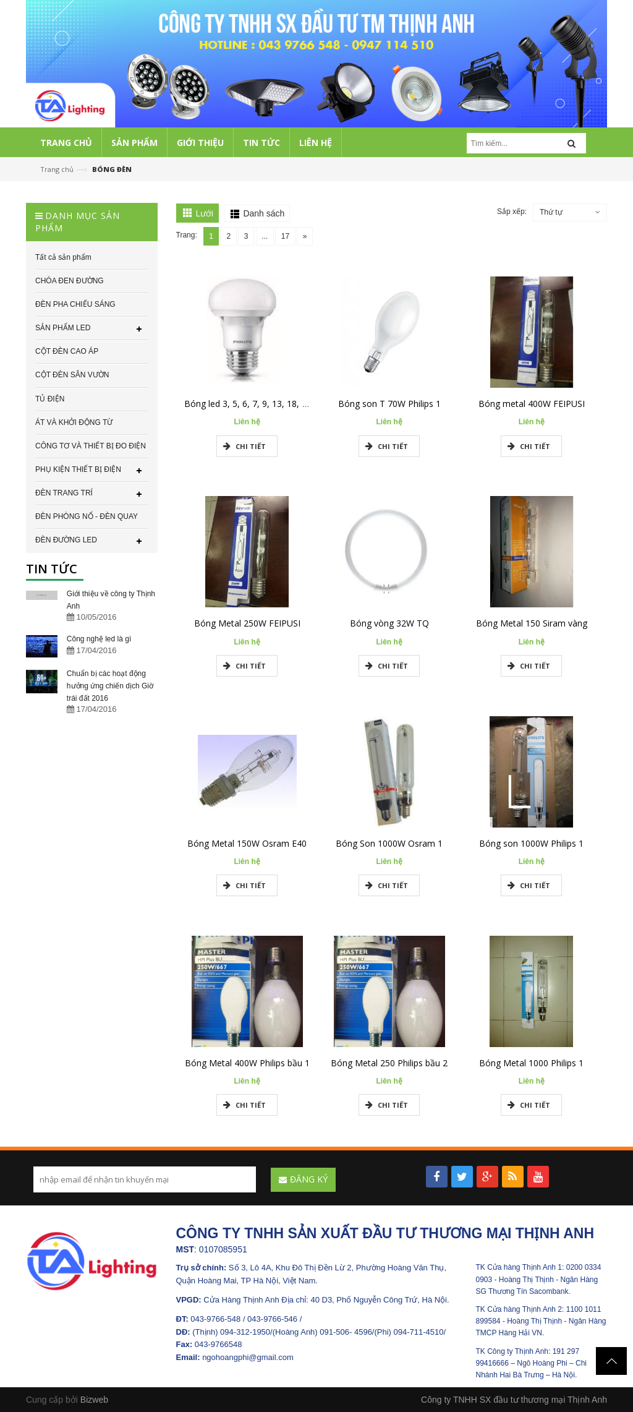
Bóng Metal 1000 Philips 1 (531, 1063)
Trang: (186, 235)
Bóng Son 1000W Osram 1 (389, 843)
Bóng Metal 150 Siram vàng (531, 623)
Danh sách (263, 213)
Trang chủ (57, 169)
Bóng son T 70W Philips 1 (389, 403)
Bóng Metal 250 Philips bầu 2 (389, 1063)
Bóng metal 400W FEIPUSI (531, 403)
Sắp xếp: (512, 211)
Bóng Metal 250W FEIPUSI (247, 623)
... (263, 236)
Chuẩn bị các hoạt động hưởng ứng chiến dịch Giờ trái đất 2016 (110, 686)
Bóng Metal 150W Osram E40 (247, 843)
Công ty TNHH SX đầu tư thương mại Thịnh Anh (514, 1400)
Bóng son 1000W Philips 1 (531, 843)
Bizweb (94, 1400)
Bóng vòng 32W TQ (389, 623)
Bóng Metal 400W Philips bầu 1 (247, 1063)
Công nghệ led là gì (99, 639)
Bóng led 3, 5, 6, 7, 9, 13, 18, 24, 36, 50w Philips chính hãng (303, 403)
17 (283, 236)
